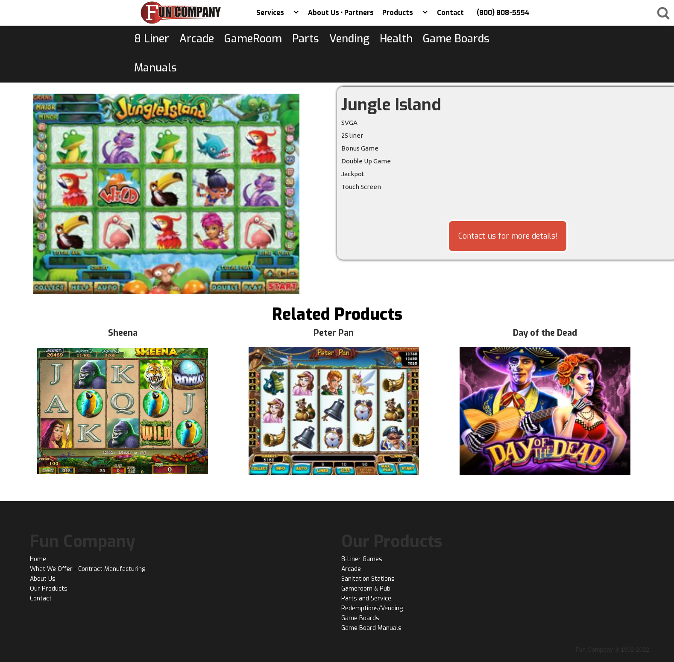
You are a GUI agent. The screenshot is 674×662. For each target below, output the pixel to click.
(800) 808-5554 (503, 12)
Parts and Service (366, 598)
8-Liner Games (361, 559)
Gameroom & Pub (365, 589)
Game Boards (360, 618)
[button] (296, 13)
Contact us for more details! (507, 236)
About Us (43, 579)
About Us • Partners (341, 12)
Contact (450, 12)
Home (38, 559)
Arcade (351, 569)
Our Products (48, 589)
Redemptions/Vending (372, 608)
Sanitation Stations (368, 579)
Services (270, 12)
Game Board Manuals (371, 628)
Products (397, 12)
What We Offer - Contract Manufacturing (87, 569)
